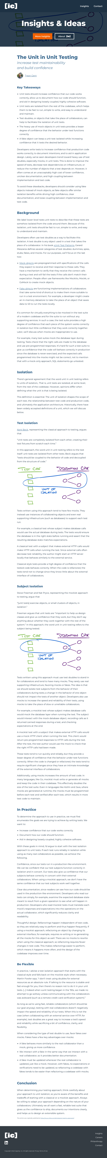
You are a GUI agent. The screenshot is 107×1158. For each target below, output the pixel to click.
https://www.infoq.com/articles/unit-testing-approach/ (57, 1118)
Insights (84, 6)
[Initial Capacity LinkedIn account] (6, 1144)
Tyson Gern (31, 75)
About (64, 36)
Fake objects (26, 288)
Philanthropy (96, 1141)
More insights (42, 36)
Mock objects (26, 263)
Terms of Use (44, 1151)
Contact (98, 6)
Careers (98, 1137)
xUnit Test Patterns (64, 245)
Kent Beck (22, 429)
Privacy (37, 1151)
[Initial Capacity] (11, 6)
